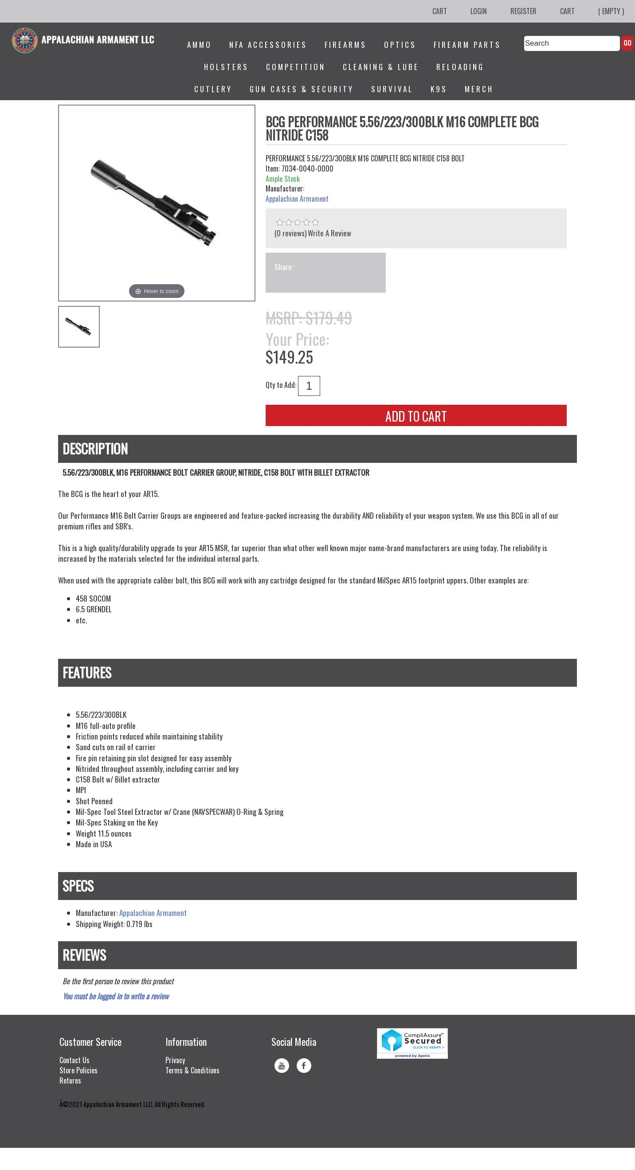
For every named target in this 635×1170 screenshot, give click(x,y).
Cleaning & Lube (381, 66)
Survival (392, 88)
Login (478, 11)
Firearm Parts (467, 44)
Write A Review (329, 233)
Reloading (460, 66)
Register (523, 11)
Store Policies (78, 1070)
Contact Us (74, 1060)
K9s (439, 88)
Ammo (199, 44)
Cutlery (213, 88)
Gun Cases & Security (302, 88)
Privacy (175, 1060)
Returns (70, 1080)
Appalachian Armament (297, 199)
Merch (479, 88)
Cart (439, 11)
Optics (400, 44)
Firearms (346, 44)
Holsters (226, 66)
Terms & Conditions (192, 1070)
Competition (295, 66)
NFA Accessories (268, 44)
